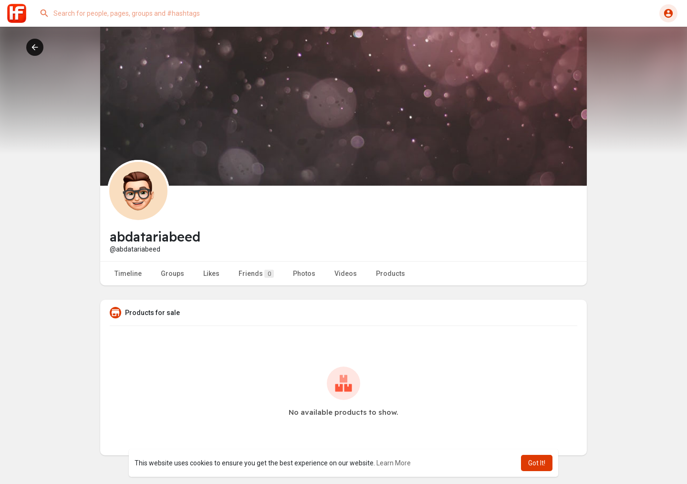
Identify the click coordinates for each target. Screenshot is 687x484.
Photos (304, 273)
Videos (345, 273)
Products (390, 273)
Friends (256, 274)
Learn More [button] (393, 463)
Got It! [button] (536, 463)
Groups (172, 273)
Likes (211, 273)
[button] (131, 13)
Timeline (128, 273)
